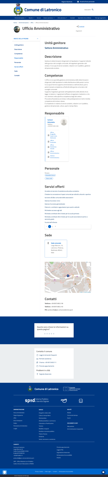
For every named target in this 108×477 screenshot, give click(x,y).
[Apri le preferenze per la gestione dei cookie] (5, 472)
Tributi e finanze (43, 434)
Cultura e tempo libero (45, 415)
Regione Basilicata (67, 2)
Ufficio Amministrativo (41, 23)
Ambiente (41, 437)
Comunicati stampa (72, 415)
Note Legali (48, 471)
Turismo (41, 426)
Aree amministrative (19, 413)
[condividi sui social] (80, 26)
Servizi (41, 410)
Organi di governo (18, 415)
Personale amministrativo (20, 426)
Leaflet (81, 292)
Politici (15, 423)
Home (15, 23)
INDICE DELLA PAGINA (22, 38)
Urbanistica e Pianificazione (46, 423)
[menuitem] (61, 17)
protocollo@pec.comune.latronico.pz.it (24, 458)
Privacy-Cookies (39, 471)
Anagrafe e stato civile (45, 413)
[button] (85, 2)
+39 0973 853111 (18, 455)
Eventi (69, 418)
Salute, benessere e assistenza (47, 439)
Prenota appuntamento (63, 447)
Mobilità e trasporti (44, 429)
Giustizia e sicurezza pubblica (46, 431)
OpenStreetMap (87, 292)
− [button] (47, 266)
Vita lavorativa (42, 418)
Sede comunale (56, 243)
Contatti (16, 444)
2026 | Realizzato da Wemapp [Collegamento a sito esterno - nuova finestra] (21, 476)
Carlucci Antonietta (51, 121)
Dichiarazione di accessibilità (64, 455)
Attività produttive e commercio (47, 421)
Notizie (69, 413)
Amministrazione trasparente (75, 429)
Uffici (32, 23)
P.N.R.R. (59, 458)
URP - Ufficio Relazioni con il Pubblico (23, 461)
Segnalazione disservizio (63, 452)
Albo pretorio (70, 426)
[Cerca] (92, 9)
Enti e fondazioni (18, 421)
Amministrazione (24, 23)
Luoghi (15, 429)
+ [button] (47, 264)
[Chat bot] (103, 472)
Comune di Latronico (42, 9)
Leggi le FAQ (60, 450)
